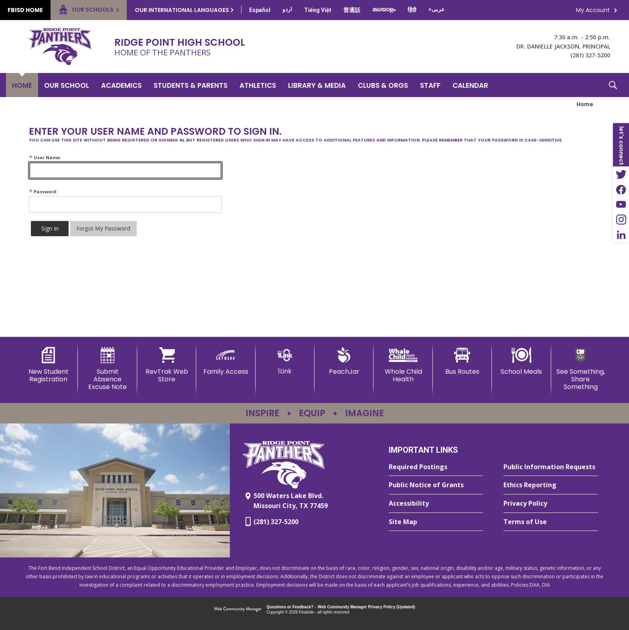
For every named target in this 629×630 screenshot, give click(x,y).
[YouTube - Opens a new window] (621, 204)
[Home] (22, 85)
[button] (613, 85)
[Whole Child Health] (402, 365)
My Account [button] (593, 10)
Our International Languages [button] (182, 10)
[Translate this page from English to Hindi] (412, 10)
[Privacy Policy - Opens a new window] (551, 503)
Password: (43, 191)
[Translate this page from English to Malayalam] (384, 9)
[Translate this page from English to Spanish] (259, 10)
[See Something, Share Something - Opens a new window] (580, 369)
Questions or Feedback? (289, 607)
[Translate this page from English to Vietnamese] (317, 10)
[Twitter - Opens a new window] (621, 174)
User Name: (45, 157)
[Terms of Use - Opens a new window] (551, 522)
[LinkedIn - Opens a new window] (621, 235)
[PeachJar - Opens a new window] (344, 361)
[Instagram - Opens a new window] (621, 220)
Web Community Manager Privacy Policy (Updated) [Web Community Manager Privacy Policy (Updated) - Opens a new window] (366, 607)
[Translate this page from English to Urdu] (287, 9)
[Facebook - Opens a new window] (621, 189)
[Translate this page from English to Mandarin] (351, 10)
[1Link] (285, 361)
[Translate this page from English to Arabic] (436, 9)
